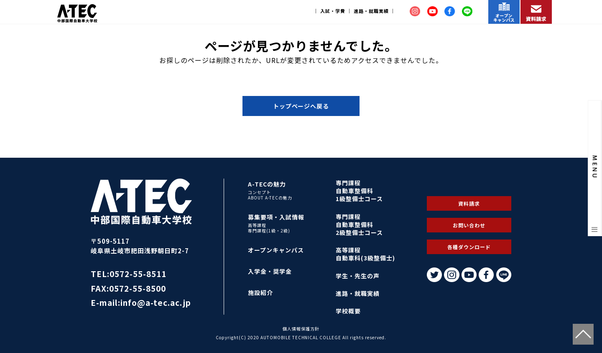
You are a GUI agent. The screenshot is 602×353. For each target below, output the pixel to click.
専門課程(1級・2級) (269, 230)
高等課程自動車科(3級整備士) (365, 254)
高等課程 (257, 225)
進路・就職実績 (371, 11)
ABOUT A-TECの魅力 (270, 197)
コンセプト (259, 192)
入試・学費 (332, 11)
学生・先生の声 (358, 276)
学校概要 (348, 311)
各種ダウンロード (469, 246)
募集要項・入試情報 (276, 217)
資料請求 (469, 203)
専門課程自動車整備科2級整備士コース (359, 224)
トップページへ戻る (301, 106)
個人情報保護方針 (301, 328)
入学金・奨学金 (270, 271)
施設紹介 (260, 292)
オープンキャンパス (276, 250)
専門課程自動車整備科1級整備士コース (359, 191)
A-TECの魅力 (267, 184)
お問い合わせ (469, 225)
